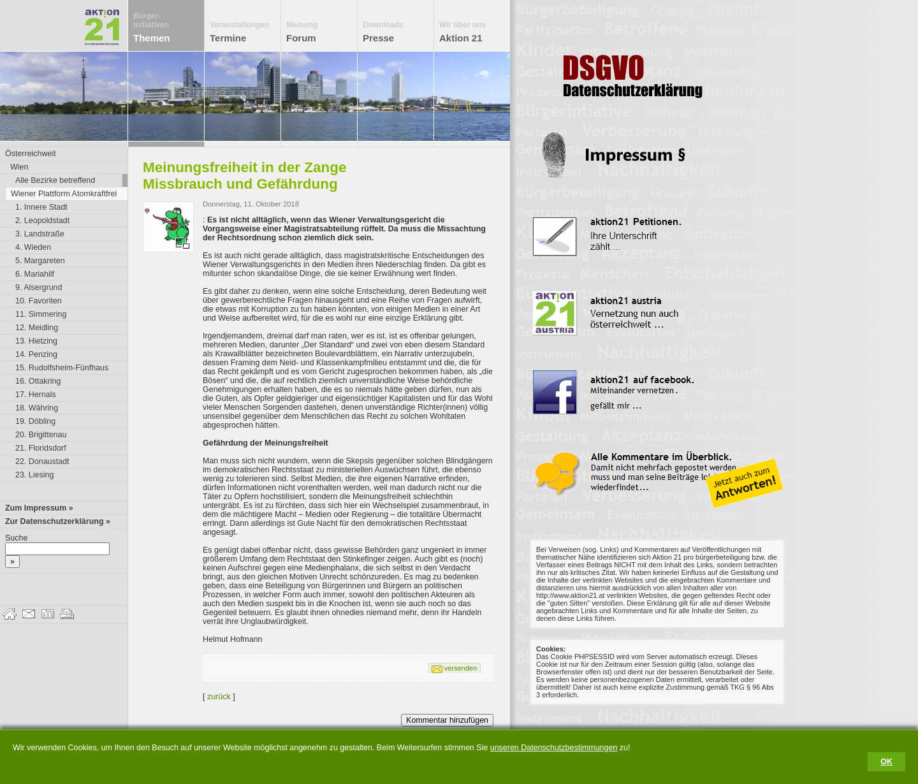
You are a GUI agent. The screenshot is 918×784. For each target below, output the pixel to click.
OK (886, 761)
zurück (219, 696)
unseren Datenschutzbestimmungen (554, 747)
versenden (460, 668)
